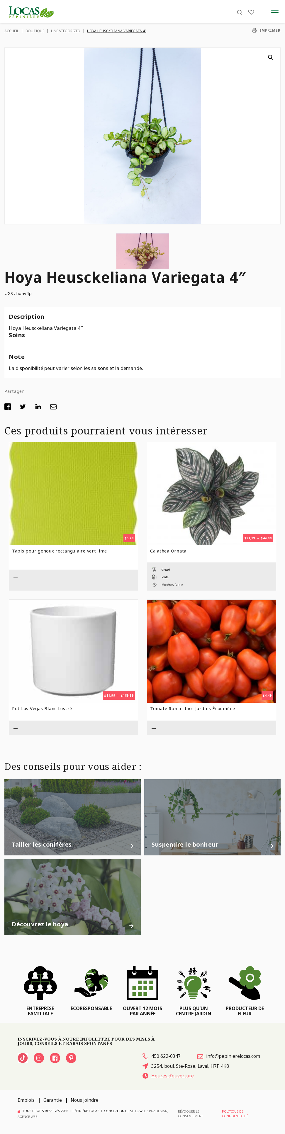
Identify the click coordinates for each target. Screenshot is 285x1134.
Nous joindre (85, 1100)
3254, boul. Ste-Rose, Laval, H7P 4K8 (185, 1066)
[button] (270, 57)
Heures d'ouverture (168, 1075)
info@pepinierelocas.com (228, 1056)
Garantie (52, 1100)
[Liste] (251, 12)
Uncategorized (65, 30)
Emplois (26, 1100)
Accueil (11, 30)
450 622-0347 (161, 1056)
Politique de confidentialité (234, 1113)
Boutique (35, 30)
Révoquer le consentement (190, 1113)
